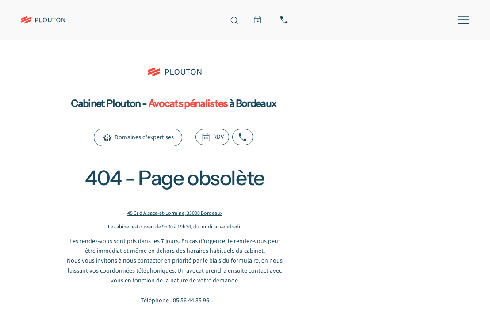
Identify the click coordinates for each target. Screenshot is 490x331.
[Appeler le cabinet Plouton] (242, 137)
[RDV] (257, 20)
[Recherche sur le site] (234, 20)
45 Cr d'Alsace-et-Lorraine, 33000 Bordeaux (174, 213)
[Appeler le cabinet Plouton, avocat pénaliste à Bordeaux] (284, 20)
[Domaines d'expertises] (137, 137)
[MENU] (462, 20)
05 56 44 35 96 (191, 300)
